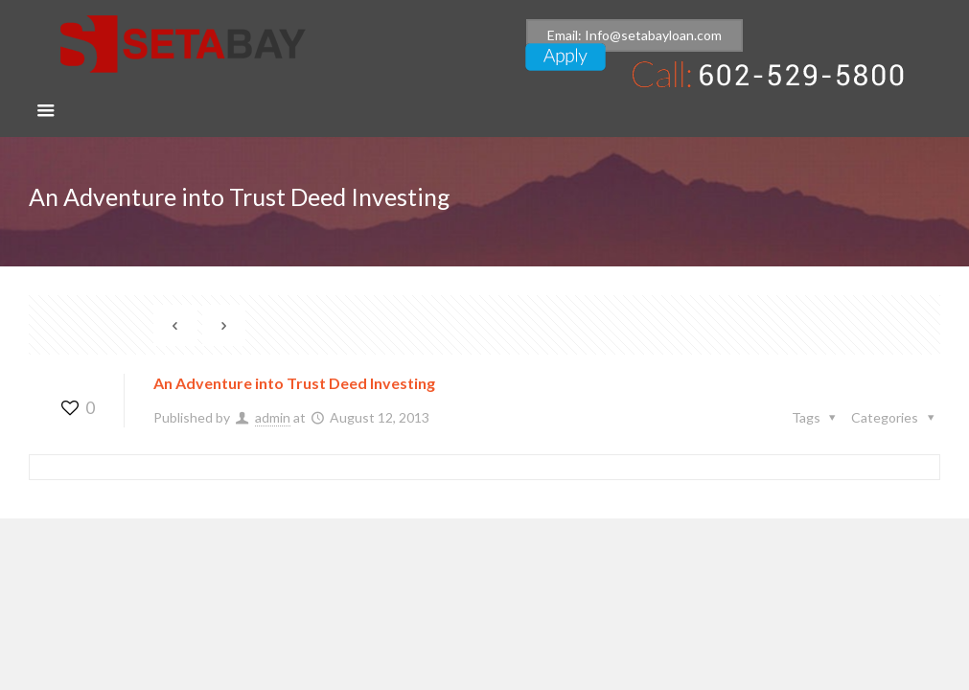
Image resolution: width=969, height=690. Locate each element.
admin (272, 417)
